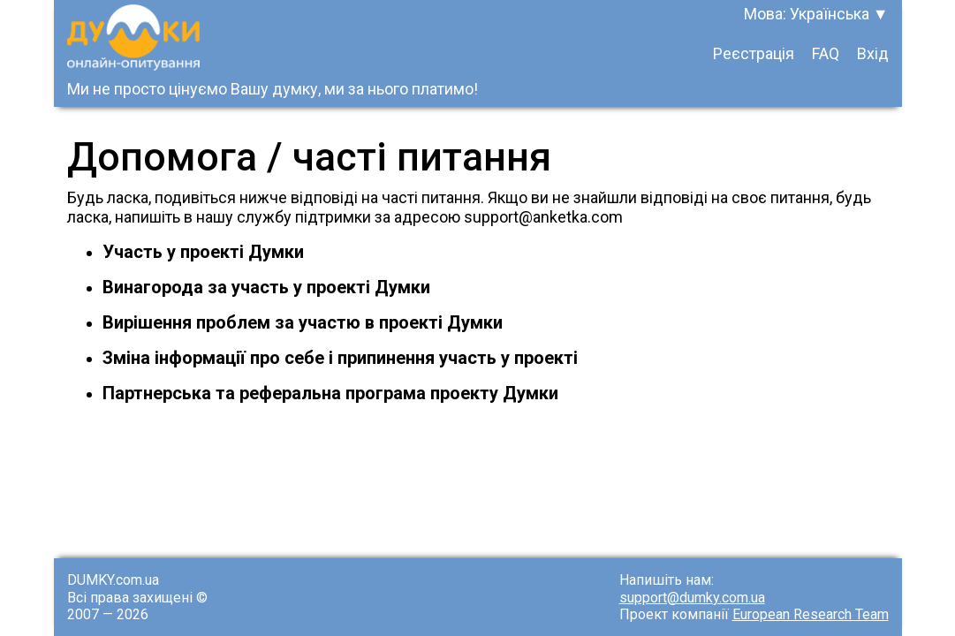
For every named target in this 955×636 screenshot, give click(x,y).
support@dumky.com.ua (692, 597)
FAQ (825, 53)
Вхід (873, 53)
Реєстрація (753, 53)
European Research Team (810, 614)
